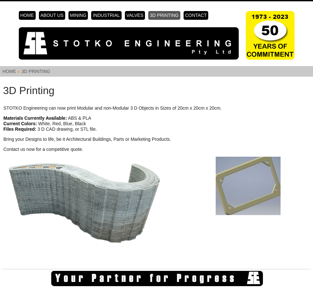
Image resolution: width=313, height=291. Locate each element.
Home (9, 71)
